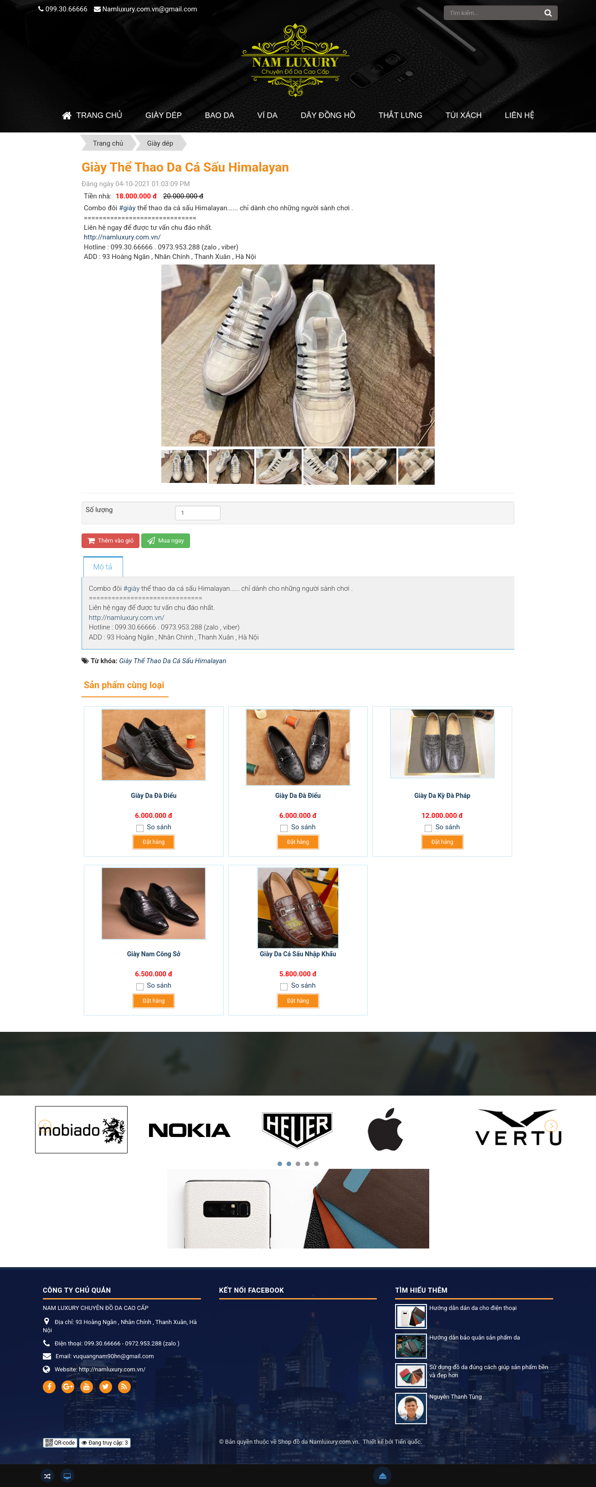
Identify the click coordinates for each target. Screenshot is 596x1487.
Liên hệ (519, 115)
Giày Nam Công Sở (153, 954)
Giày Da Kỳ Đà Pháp (442, 795)
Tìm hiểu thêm (421, 1290)
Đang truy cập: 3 (105, 1443)
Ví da (267, 115)
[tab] (103, 567)
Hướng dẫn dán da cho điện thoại (473, 1307)
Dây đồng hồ (328, 115)
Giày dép (163, 115)
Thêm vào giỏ (110, 540)
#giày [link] (127, 208)
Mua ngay (165, 540)
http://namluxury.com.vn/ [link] (122, 237)
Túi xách (464, 115)
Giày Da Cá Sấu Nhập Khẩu (298, 954)
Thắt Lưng (400, 115)
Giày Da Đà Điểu (153, 795)
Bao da (219, 115)
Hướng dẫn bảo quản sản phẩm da (474, 1337)
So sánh (158, 827)
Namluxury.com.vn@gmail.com (149, 9)
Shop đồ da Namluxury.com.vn (318, 1441)
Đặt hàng (153, 842)
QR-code (60, 1443)
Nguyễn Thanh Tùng (455, 1396)
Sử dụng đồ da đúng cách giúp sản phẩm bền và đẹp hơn (488, 1371)
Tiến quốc (408, 1441)
